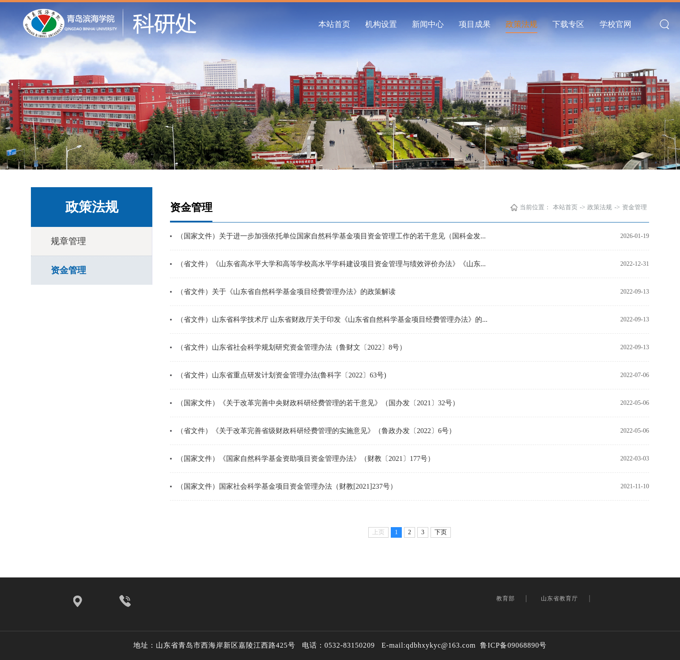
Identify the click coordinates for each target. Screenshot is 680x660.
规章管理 (68, 241)
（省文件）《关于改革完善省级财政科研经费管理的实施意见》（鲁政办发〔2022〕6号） (316, 430)
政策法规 (521, 24)
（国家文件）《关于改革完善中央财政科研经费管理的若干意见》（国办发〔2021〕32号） (318, 403)
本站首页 (334, 24)
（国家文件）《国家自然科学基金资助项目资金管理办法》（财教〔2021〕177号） (305, 458)
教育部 (506, 598)
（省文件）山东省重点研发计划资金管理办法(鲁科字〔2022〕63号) (281, 375)
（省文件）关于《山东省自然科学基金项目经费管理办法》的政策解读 (286, 291)
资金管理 (68, 270)
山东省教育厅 (560, 598)
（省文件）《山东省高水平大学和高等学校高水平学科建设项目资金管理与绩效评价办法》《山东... (331, 264)
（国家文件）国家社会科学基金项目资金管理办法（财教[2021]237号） (287, 486)
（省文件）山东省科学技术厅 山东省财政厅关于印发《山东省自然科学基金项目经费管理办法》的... (332, 319)
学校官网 (615, 24)
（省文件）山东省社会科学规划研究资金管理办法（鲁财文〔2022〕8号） (291, 347)
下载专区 (568, 24)
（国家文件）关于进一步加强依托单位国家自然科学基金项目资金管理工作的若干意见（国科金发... (331, 236)
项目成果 (475, 24)
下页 (440, 532)
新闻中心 (428, 24)
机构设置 (381, 24)
